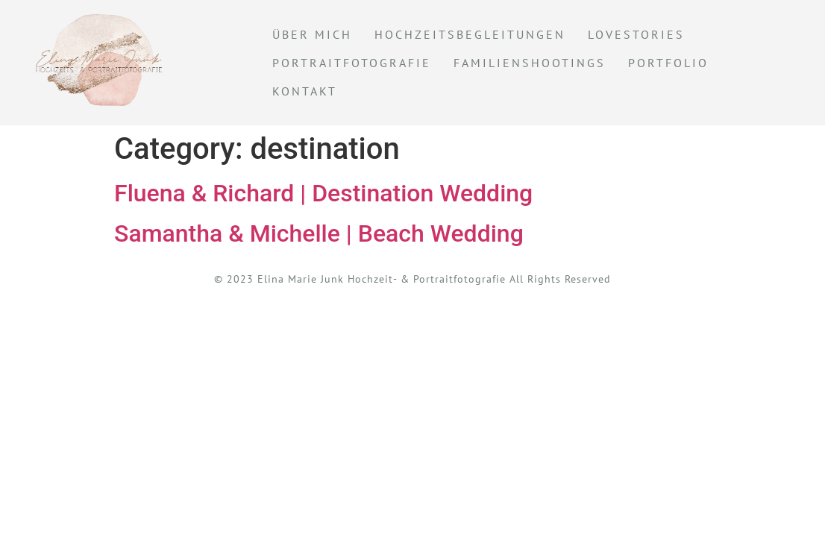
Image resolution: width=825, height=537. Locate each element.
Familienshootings (530, 62)
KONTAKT (304, 91)
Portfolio (668, 62)
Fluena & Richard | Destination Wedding (323, 193)
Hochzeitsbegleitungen (469, 34)
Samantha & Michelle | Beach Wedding (319, 233)
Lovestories (636, 34)
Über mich (312, 34)
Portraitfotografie (351, 62)
